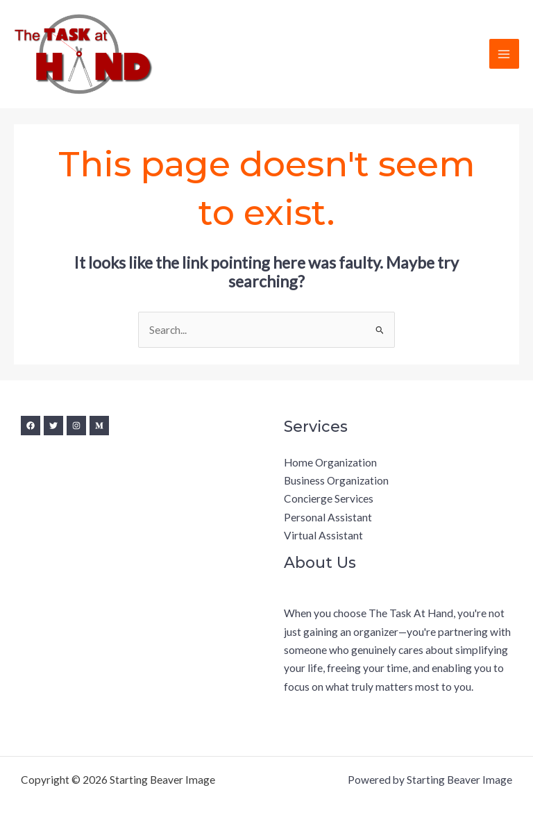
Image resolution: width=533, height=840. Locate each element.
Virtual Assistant (323, 535)
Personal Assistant (328, 517)
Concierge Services (328, 498)
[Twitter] (53, 425)
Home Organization (330, 462)
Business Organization (336, 480)
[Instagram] (76, 425)
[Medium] (99, 425)
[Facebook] (30, 425)
